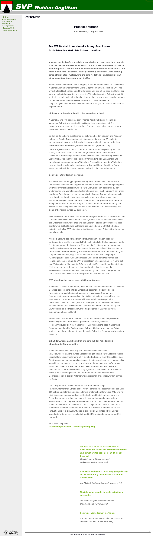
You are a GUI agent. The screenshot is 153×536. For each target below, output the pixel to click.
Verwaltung (149, 1)
